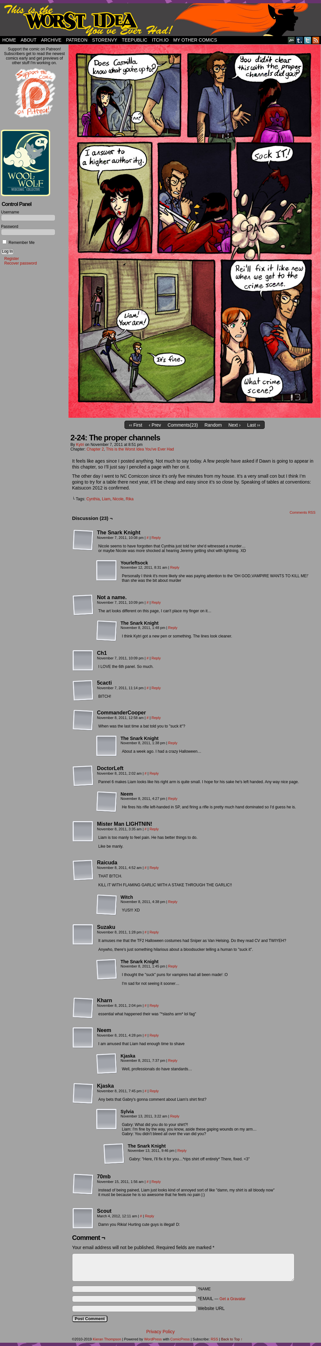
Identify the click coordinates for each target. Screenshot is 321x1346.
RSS (316, 40)
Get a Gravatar (232, 1299)
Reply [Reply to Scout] (149, 1216)
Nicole (118, 499)
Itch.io (160, 40)
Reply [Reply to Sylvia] (174, 1116)
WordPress (153, 1339)
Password (9, 226)
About (28, 40)
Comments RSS (302, 512)
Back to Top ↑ (232, 1339)
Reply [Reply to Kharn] (154, 1005)
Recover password (20, 263)
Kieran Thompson (107, 1339)
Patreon (76, 40)
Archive (51, 40)
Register (11, 258)
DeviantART (291, 40)
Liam (106, 499)
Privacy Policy (160, 1331)
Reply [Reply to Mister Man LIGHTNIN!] (154, 829)
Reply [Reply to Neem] (172, 799)
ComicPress (180, 1339)
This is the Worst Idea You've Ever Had (140, 449)
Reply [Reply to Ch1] (156, 658)
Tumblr (299, 40)
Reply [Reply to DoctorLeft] (154, 773)
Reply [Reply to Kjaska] (172, 1060)
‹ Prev (155, 425)
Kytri (80, 444)
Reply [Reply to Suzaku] (154, 932)
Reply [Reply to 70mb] (156, 1182)
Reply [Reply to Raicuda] (154, 868)
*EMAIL (222, 1298)
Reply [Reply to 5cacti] (156, 688)
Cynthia (93, 499)
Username (10, 212)
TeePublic (134, 40)
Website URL (211, 1308)
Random (213, 425)
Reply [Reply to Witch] (172, 902)
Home (9, 40)
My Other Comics (195, 40)
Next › (234, 425)
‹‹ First (135, 425)
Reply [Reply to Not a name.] (156, 602)
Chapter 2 (95, 449)
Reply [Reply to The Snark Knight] (156, 538)
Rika (130, 499)
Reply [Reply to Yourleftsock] (174, 567)
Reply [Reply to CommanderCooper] (156, 718)
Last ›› (253, 425)
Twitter (308, 40)
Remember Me (18, 242)
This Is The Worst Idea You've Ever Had (160, 19)
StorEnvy (104, 40)
